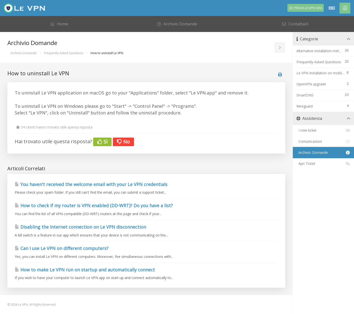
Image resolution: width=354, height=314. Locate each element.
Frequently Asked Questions (63, 53)
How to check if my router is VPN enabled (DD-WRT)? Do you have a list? (94, 205)
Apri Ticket (323, 164)
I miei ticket (323, 130)
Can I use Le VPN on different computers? (61, 248)
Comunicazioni (323, 141)
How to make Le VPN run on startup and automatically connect (85, 270)
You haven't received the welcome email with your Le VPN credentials (91, 184)
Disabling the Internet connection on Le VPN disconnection (80, 227)
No (123, 141)
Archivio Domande (24, 53)
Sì (102, 141)
